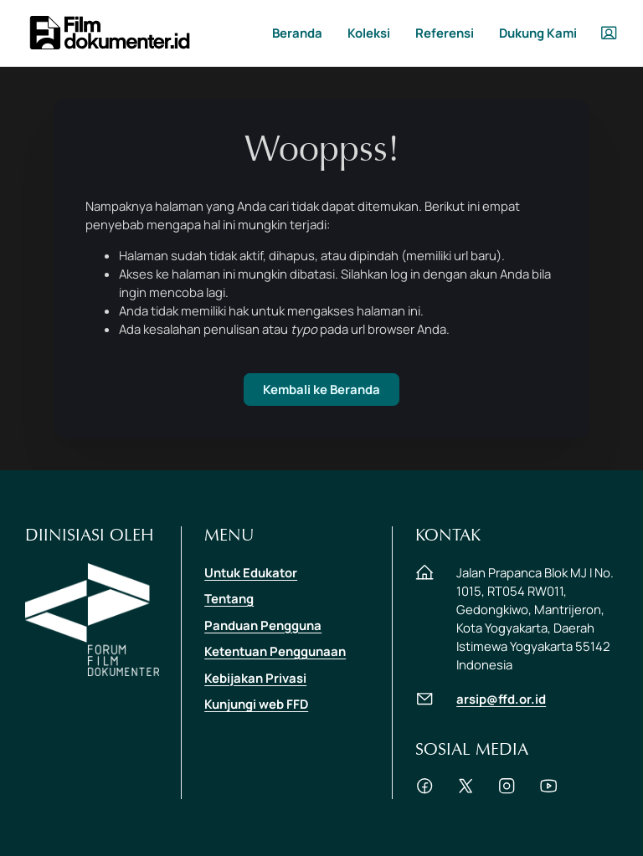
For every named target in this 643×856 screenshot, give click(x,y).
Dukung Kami (538, 32)
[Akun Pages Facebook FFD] (424, 790)
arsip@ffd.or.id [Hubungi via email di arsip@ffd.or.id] (501, 698)
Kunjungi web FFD (256, 703)
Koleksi (368, 32)
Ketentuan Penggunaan (275, 651)
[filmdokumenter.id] (109, 31)
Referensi (444, 32)
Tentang (229, 598)
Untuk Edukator (250, 572)
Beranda (297, 32)
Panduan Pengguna (263, 625)
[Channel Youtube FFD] (548, 790)
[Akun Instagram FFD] (506, 790)
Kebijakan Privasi (255, 677)
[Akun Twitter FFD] (465, 790)
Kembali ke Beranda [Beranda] (321, 389)
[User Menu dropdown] (608, 32)
